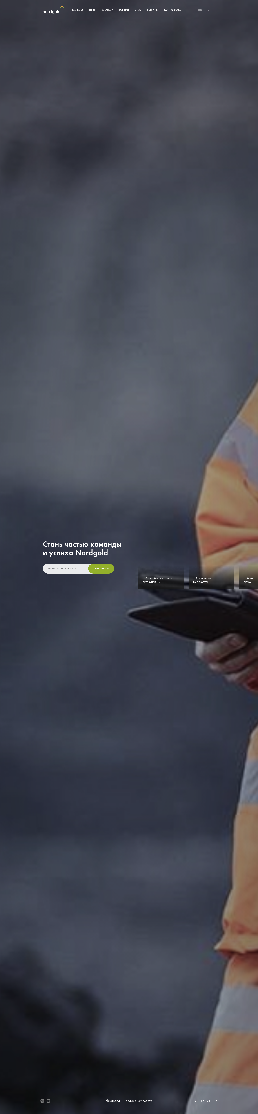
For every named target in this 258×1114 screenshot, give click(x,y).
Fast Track (77, 10)
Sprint (92, 10)
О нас (138, 10)
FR (214, 10)
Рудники (124, 10)
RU (207, 10)
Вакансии (107, 10)
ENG (200, 10)
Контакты (152, 10)
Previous (197, 1101)
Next (216, 1101)
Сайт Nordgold (172, 10)
